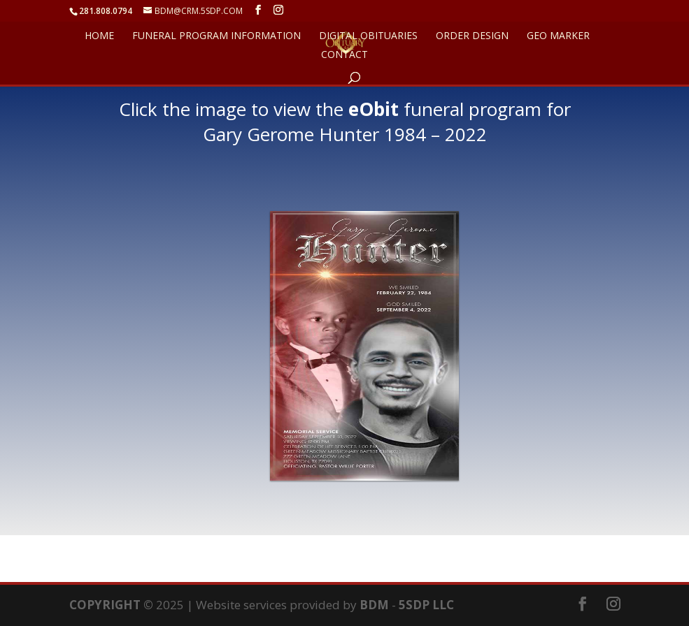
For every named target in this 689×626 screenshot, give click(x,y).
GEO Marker (558, 36)
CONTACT (344, 55)
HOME (99, 36)
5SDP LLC (426, 605)
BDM (374, 605)
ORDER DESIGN (472, 36)
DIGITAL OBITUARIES (368, 36)
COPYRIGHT (105, 605)
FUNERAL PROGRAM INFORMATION (216, 36)
